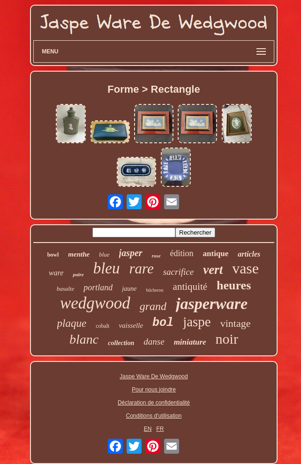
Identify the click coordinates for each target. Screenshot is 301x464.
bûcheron (154, 290)
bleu (106, 268)
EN (148, 429)
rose (156, 255)
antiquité (190, 286)
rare (141, 268)
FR (160, 429)
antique (216, 253)
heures (234, 285)
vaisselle (131, 325)
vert (213, 270)
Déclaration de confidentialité (154, 402)
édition (182, 253)
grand (153, 306)
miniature (190, 342)
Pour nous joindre (154, 389)
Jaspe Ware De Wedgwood (154, 376)
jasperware (212, 303)
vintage (235, 323)
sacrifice (178, 272)
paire (78, 274)
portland (98, 287)
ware (56, 273)
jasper (131, 253)
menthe (79, 254)
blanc (83, 339)
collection (121, 342)
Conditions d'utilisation (153, 415)
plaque (72, 323)
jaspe (197, 321)
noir (227, 338)
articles (249, 254)
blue (104, 254)
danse (153, 341)
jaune (129, 288)
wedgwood (95, 303)
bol (162, 323)
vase (245, 268)
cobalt (102, 326)
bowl (53, 254)
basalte (66, 288)
